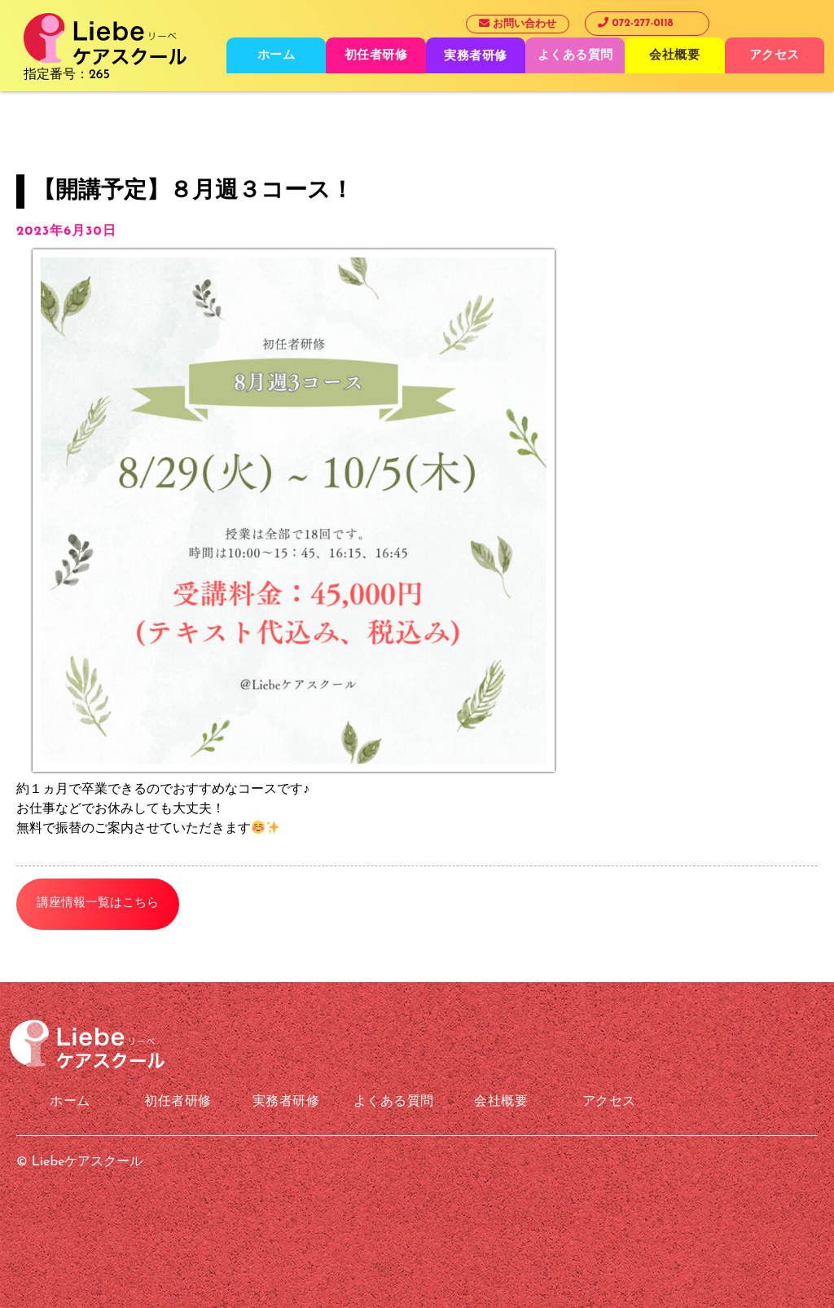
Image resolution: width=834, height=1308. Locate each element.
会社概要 (674, 56)
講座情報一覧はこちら (98, 903)
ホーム (276, 56)
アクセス (774, 56)
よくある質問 (575, 56)
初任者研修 (376, 56)
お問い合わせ (517, 23)
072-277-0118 (635, 23)
